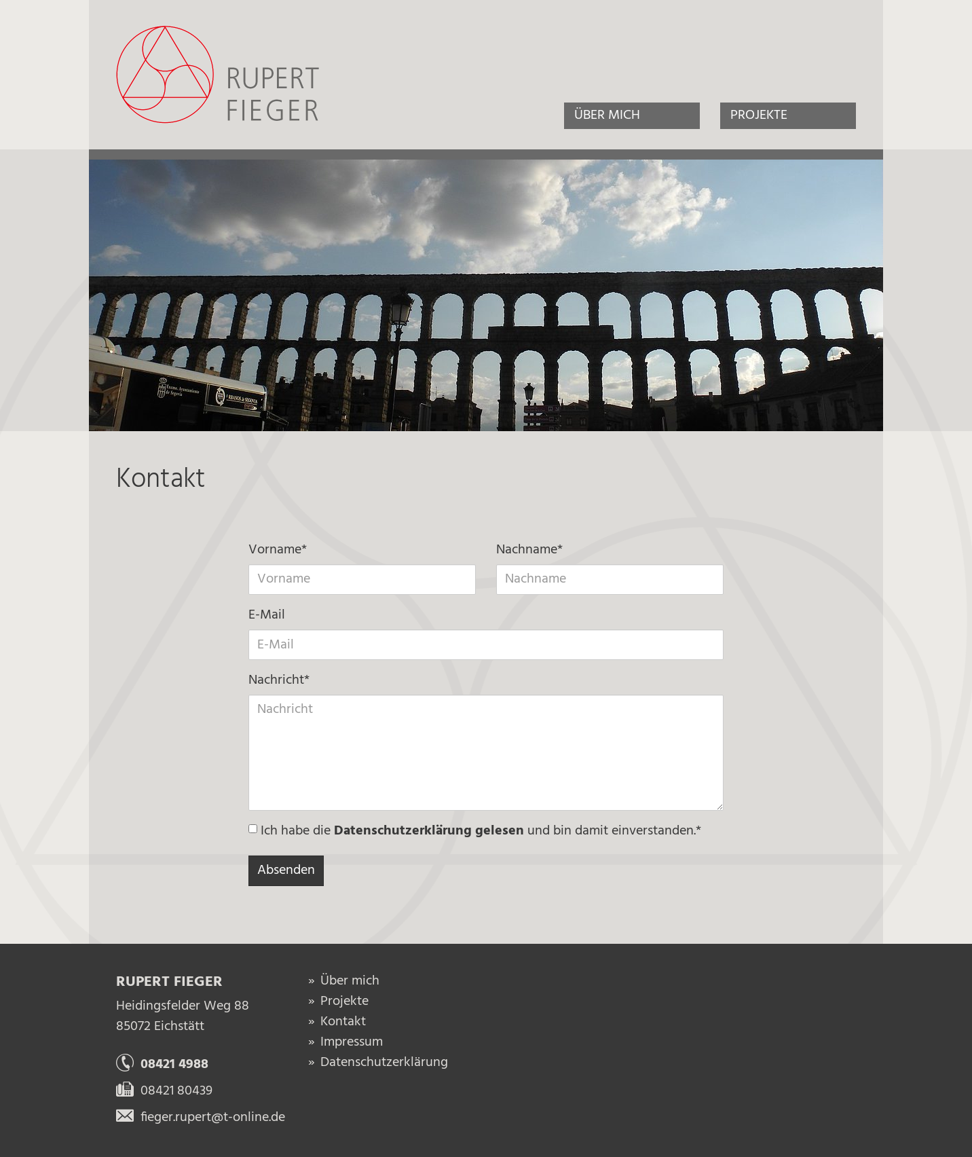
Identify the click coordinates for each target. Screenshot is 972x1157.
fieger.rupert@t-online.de (200, 1117)
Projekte (758, 115)
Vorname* (277, 550)
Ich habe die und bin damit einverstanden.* (474, 831)
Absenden (286, 870)
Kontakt (343, 1022)
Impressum (351, 1042)
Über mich (607, 115)
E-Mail (266, 615)
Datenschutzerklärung (384, 1062)
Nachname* (529, 550)
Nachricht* (279, 680)
